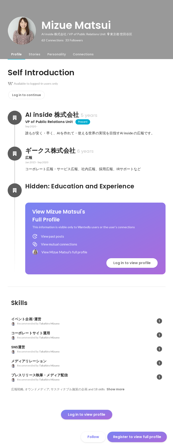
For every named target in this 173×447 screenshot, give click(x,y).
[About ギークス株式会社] (15, 154)
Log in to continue (26, 95)
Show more (116, 389)
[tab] (16, 54)
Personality (56, 54)
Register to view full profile (137, 436)
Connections (83, 54)
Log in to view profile (132, 262)
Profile (16, 54)
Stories (34, 54)
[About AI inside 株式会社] (15, 118)
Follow (93, 436)
